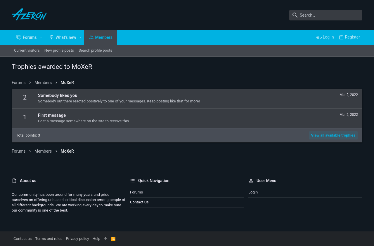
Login (253, 192)
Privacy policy (77, 238)
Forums (136, 192)
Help (97, 238)
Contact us (139, 202)
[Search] (325, 15)
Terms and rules (49, 238)
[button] (41, 37)
